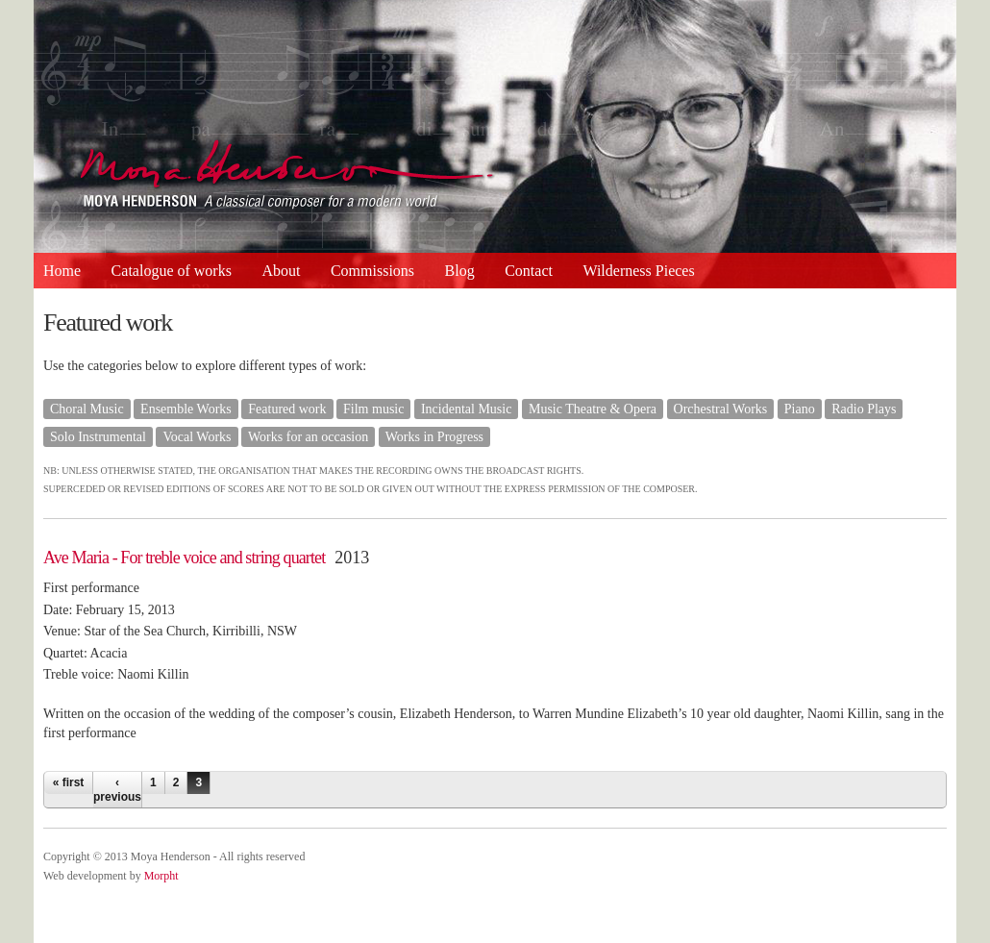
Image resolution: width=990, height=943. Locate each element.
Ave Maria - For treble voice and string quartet (184, 557)
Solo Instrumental (98, 437)
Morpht (161, 875)
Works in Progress (434, 437)
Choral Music (87, 409)
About (280, 270)
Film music (373, 409)
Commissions (372, 270)
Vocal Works (196, 437)
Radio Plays (863, 409)
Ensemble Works (186, 409)
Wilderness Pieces (638, 270)
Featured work (287, 409)
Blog (460, 270)
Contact (529, 270)
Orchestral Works (721, 409)
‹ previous (117, 789)
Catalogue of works (171, 270)
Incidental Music (466, 409)
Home (62, 270)
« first (69, 782)
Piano (799, 409)
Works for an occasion (308, 437)
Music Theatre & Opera (592, 409)
